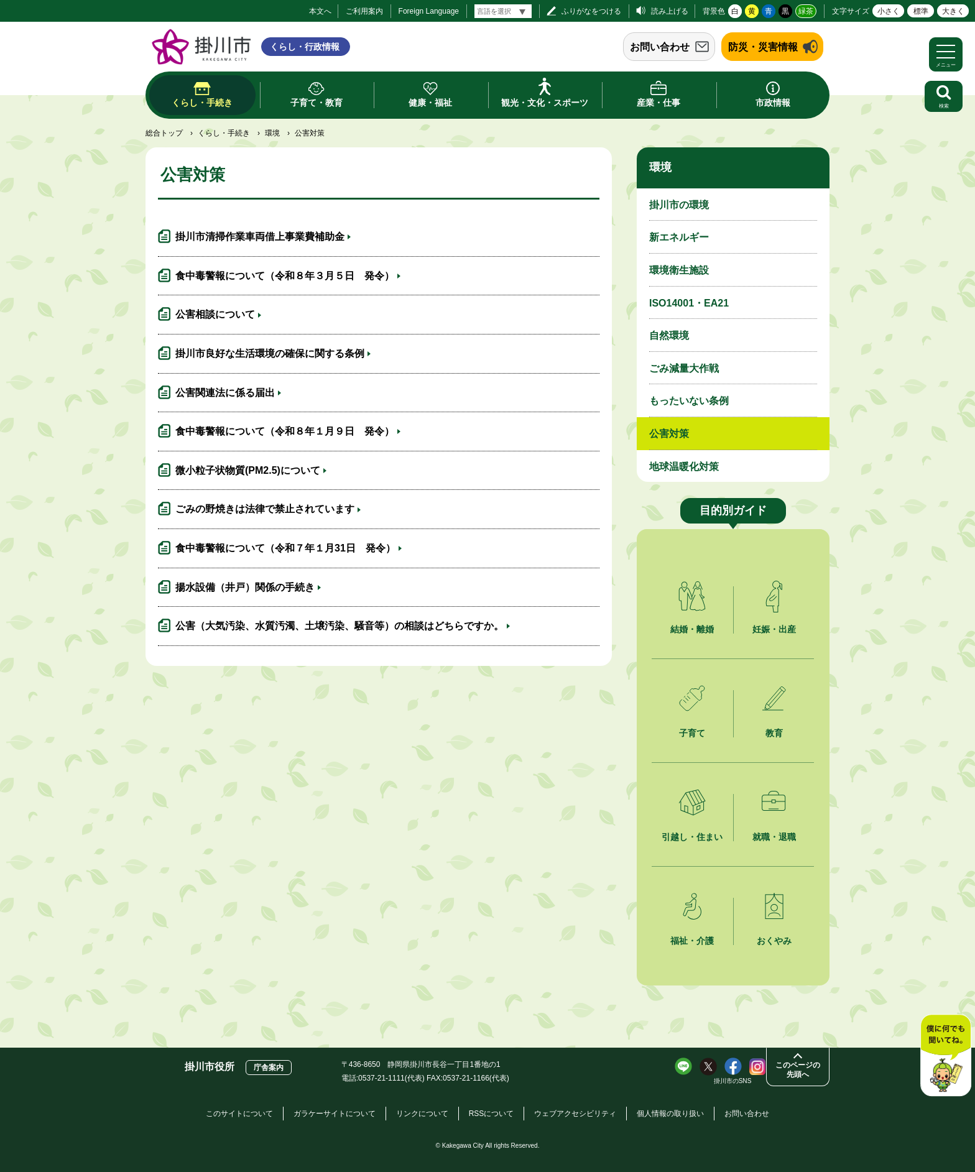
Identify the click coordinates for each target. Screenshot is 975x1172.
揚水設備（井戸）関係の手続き (245, 587)
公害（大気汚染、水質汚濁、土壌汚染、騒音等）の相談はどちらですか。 (339, 626)
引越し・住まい (692, 837)
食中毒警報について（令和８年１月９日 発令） (284, 431)
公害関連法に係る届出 (225, 392)
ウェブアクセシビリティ (575, 1113)
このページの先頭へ (797, 1070)
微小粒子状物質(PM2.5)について (247, 470)
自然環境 (669, 335)
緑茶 (805, 11)
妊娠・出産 (774, 629)
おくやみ (774, 941)
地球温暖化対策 (684, 466)
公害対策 (669, 433)
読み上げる (669, 11)
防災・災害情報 (763, 47)
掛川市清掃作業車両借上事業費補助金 (259, 236)
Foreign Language (429, 11)
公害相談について (215, 314)
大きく (953, 11)
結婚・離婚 (692, 629)
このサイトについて (239, 1113)
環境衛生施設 (679, 270)
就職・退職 (774, 837)
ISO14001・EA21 (689, 303)
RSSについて (491, 1113)
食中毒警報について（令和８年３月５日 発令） (284, 275)
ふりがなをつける (591, 11)
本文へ (320, 11)
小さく (888, 11)
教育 (774, 733)
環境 (272, 133)
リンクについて (422, 1113)
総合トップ (164, 133)
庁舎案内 (269, 1067)
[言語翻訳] (503, 11)
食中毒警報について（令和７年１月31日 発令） (285, 548)
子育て (692, 733)
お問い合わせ (660, 47)
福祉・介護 (692, 941)
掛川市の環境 (679, 205)
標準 (920, 11)
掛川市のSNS (733, 1080)
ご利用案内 (364, 11)
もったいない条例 (689, 400)
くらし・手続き (224, 133)
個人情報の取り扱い (670, 1113)
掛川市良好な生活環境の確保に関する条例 (269, 353)
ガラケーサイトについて (334, 1113)
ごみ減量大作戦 (684, 368)
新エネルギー (679, 237)
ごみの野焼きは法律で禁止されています (264, 509)
